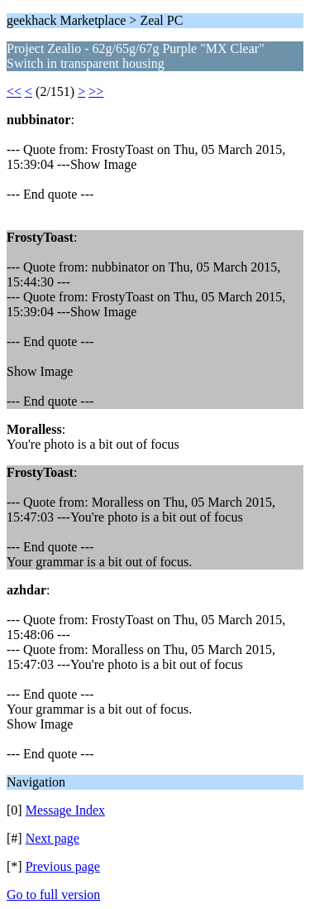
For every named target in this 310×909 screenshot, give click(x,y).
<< (14, 91)
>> (95, 91)
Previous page (63, 866)
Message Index (65, 810)
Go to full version (53, 894)
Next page (52, 838)
